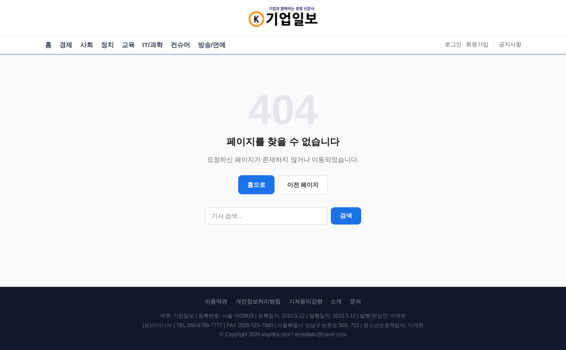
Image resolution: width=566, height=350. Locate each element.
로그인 (453, 44)
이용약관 (216, 301)
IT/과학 (152, 44)
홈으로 (256, 184)
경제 (65, 44)
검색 (346, 215)
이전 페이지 (303, 184)
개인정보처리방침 (258, 301)
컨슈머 (180, 44)
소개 (336, 301)
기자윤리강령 (306, 301)
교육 (128, 44)
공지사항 (510, 44)
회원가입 (477, 44)
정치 (107, 44)
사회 (86, 44)
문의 (355, 301)
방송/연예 (212, 44)
